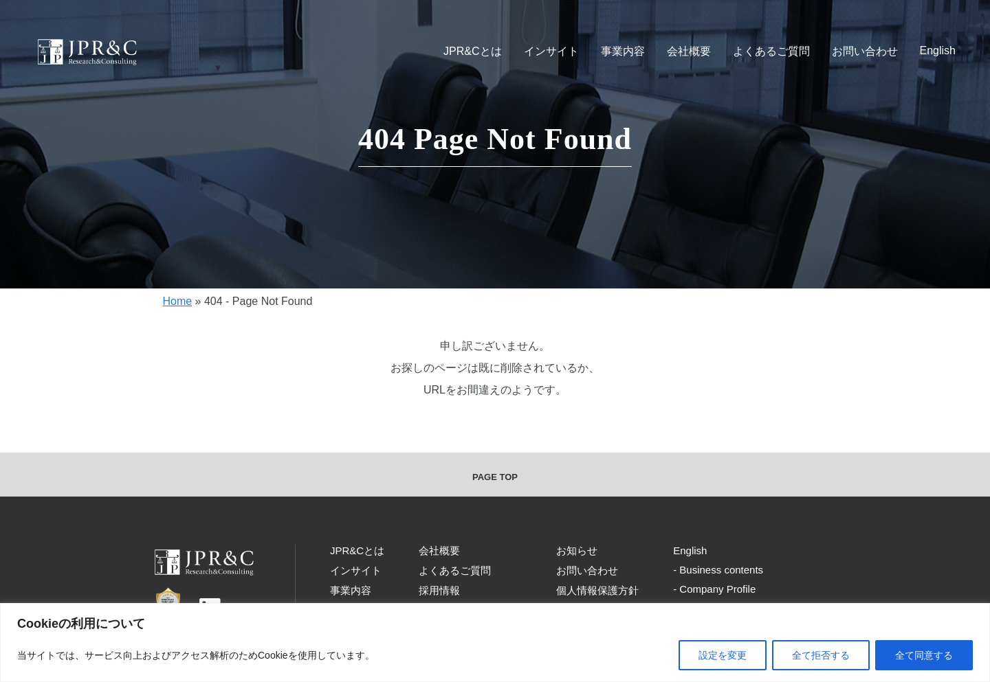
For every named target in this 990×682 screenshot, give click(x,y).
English (938, 50)
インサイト (551, 51)
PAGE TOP (495, 477)
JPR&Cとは (472, 51)
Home (177, 301)
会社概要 (689, 51)
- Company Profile (714, 589)
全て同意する (924, 655)
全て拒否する (821, 655)
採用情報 (439, 590)
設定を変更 (722, 655)
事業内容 (623, 51)
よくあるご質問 (771, 51)
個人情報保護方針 (597, 590)
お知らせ (576, 550)
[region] (495, 642)
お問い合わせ (865, 51)
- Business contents (718, 570)
